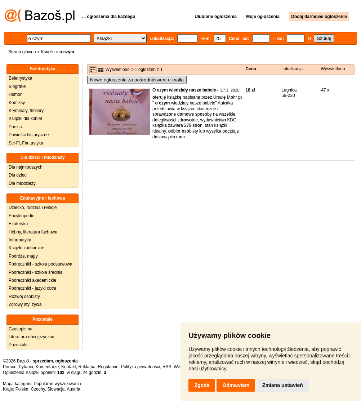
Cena (250, 68)
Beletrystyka (20, 78)
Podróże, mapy (23, 256)
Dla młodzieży (22, 183)
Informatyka (20, 239)
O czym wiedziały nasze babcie (184, 90)
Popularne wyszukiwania (57, 383)
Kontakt (68, 366)
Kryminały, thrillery (26, 110)
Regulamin (108, 366)
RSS (166, 366)
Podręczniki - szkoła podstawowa (40, 264)
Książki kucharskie (26, 247)
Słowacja (55, 389)
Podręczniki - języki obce (32, 288)
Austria (73, 389)
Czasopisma (20, 328)
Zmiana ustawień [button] (282, 385)
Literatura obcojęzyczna (31, 336)
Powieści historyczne (29, 134)
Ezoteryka (18, 223)
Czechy (38, 389)
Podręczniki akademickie (32, 280)
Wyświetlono (333, 68)
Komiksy (17, 102)
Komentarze (47, 366)
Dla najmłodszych (26, 167)
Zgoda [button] (201, 385)
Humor (15, 94)
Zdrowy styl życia (25, 304)
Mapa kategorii (17, 383)
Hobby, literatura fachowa (33, 232)
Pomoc (9, 366)
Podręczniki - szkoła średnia (35, 272)
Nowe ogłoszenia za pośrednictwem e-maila (137, 80)
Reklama (86, 366)
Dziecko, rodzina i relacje (33, 207)
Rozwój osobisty (24, 296)
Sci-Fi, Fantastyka (26, 143)
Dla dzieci (18, 175)
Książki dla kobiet (25, 118)
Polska (21, 389)
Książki (47, 51)
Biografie (17, 86)
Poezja (15, 126)
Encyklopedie (21, 215)
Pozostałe (18, 344)
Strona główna (22, 51)
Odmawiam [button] (235, 385)
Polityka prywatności (140, 366)
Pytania (26, 366)
